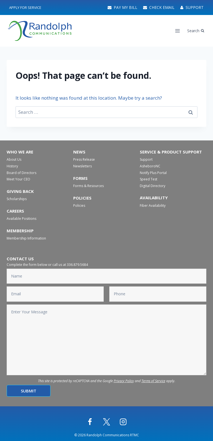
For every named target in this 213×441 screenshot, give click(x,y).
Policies (79, 205)
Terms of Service (153, 381)
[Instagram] (123, 422)
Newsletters (82, 166)
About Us (14, 159)
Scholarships (17, 198)
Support (192, 7)
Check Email (158, 7)
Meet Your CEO (18, 179)
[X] (106, 422)
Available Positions (21, 218)
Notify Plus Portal (153, 172)
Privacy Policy (124, 381)
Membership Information (26, 238)
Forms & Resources (88, 185)
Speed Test (148, 179)
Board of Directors (21, 172)
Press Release (84, 159)
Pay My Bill (122, 7)
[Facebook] (90, 422)
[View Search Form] (195, 31)
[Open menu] (178, 30)
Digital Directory (152, 185)
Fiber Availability (153, 205)
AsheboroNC (150, 166)
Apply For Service (25, 7)
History (12, 166)
